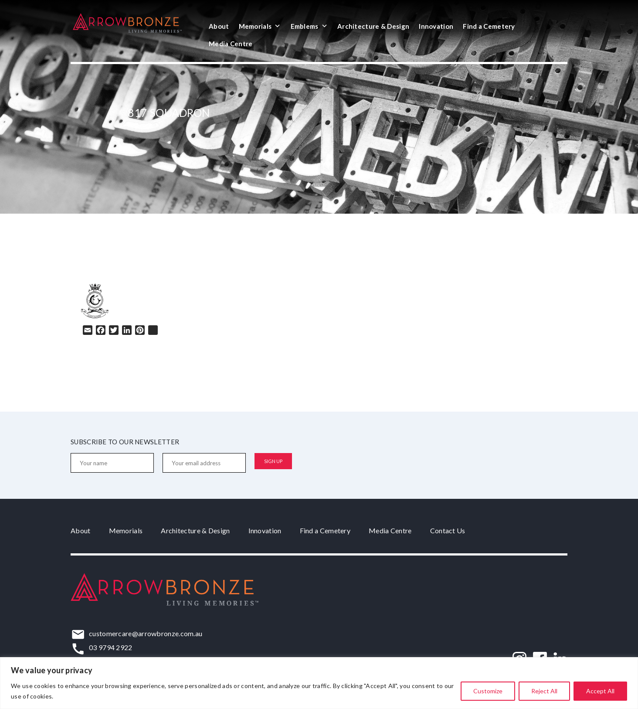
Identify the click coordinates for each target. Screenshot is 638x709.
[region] (319, 683)
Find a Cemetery (489, 26)
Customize (487, 691)
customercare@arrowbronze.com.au (145, 633)
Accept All (600, 691)
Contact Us (447, 530)
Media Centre (231, 44)
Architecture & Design (373, 26)
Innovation (436, 26)
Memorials (260, 26)
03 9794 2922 (110, 647)
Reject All (544, 691)
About (219, 26)
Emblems (309, 26)
